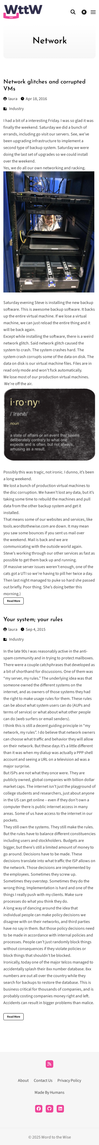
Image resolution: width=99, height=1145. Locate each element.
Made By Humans (49, 1092)
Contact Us (43, 1080)
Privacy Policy (69, 1080)
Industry (16, 109)
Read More (13, 601)
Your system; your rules (33, 620)
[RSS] (49, 1064)
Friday (53, 120)
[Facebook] (39, 1109)
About (23, 1080)
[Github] (49, 1109)
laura (10, 99)
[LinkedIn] (60, 1109)
